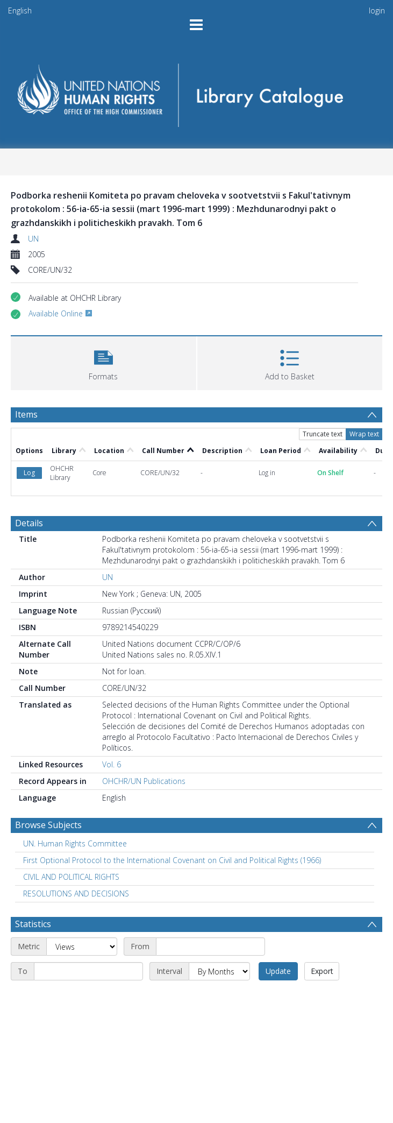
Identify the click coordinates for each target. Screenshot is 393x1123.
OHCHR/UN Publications (143, 736)
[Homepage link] (197, 91)
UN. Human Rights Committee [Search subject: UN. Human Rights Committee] (75, 799)
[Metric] (81, 902)
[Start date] (210, 902)
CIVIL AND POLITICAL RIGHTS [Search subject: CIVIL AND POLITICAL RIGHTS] (71, 832)
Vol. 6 (111, 720)
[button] (103, 361)
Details (29, 478)
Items (26, 414)
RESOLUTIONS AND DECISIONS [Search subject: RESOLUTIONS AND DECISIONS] (76, 849)
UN (33, 239)
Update (278, 926)
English (20, 10)
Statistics (33, 879)
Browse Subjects (48, 780)
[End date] (88, 926)
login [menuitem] (377, 10)
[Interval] (219, 926)
